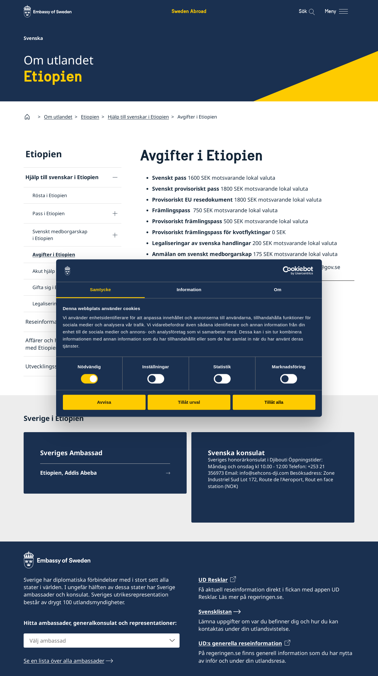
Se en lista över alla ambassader (64, 660)
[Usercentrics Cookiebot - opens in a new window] (289, 270)
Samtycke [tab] (100, 289)
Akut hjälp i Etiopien (54, 271)
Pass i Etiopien (48, 213)
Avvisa (104, 402)
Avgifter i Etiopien (53, 254)
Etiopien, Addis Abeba (68, 472)
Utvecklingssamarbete (53, 365)
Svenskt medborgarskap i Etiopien (59, 234)
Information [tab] (189, 289)
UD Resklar (213, 579)
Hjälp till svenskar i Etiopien (138, 116)
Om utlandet (58, 116)
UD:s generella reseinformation (240, 643)
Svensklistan (215, 611)
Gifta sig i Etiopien (52, 287)
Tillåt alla (274, 402)
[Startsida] (29, 117)
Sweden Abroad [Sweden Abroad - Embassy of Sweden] (189, 11)
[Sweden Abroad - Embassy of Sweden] (53, 11)
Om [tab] (277, 289)
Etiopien (90, 116)
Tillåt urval (189, 402)
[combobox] (102, 640)
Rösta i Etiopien (49, 195)
